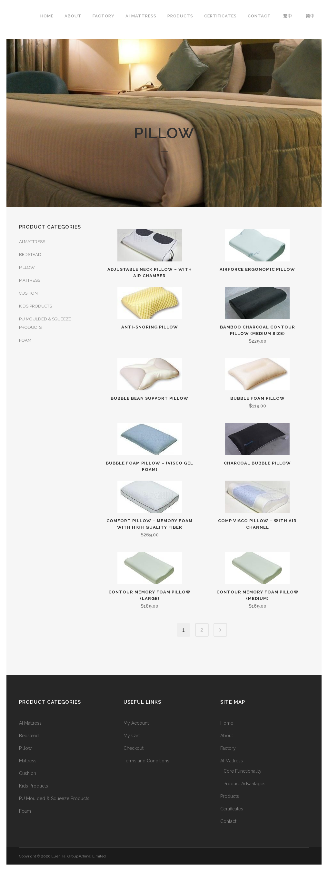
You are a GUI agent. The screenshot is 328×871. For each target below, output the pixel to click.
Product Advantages (244, 783)
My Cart (132, 735)
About (226, 735)
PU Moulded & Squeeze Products (54, 798)
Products (229, 796)
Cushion (28, 293)
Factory (228, 748)
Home (226, 723)
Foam (25, 340)
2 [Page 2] (201, 629)
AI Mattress (32, 241)
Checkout (134, 748)
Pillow (27, 267)
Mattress (29, 280)
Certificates (231, 808)
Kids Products (35, 306)
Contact (228, 821)
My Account (136, 723)
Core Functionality (243, 771)
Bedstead (30, 254)
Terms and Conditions (146, 760)
